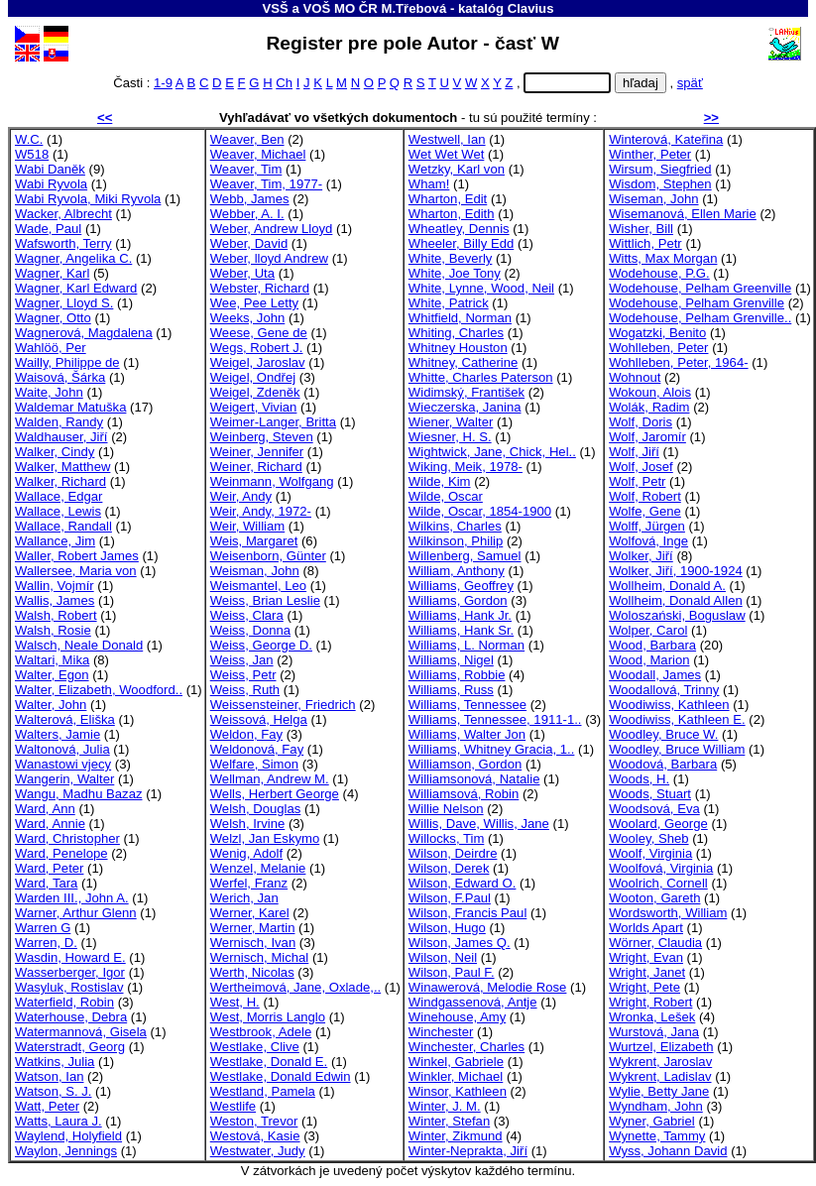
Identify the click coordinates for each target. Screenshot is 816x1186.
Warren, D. (46, 942)
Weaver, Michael (258, 154)
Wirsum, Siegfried (660, 169)
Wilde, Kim (439, 481)
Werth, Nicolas (252, 972)
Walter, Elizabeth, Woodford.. (98, 689)
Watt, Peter (47, 1106)
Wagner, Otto (53, 317)
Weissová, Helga (258, 719)
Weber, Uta (242, 273)
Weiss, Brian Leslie (265, 600)
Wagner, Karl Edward (76, 288)
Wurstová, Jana (654, 1031)
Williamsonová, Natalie (474, 778)
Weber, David (249, 243)
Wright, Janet (647, 972)
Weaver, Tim (246, 169)
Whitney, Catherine (463, 362)
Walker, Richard (60, 481)
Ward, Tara (46, 883)
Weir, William (248, 526)
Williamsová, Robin (463, 793)
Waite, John (49, 392)
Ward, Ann (45, 808)
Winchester (441, 1031)
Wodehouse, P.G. (659, 273)
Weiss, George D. (261, 645)
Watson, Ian (49, 1076)
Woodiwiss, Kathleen (669, 704)
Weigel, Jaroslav (257, 362)
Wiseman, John (653, 198)
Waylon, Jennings (66, 1150)
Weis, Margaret (254, 541)
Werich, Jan (244, 897)
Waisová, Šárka (60, 377)
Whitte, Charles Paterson (480, 377)
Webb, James (250, 198)
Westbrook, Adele (261, 1031)
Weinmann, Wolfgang (272, 481)
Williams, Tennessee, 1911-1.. (495, 719)
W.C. (29, 139)
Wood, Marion (649, 659)
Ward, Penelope (61, 853)
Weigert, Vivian (253, 407)
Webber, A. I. (247, 213)
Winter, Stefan (449, 1121)
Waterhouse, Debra (71, 1016)
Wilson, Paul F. (451, 972)
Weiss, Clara (247, 615)
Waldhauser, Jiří (61, 436)
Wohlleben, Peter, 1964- (678, 362)
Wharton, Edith (451, 213)
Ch (284, 82)
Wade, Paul (48, 228)
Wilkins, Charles (455, 526)
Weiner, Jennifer (257, 451)
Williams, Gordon (458, 600)
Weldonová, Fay (257, 749)
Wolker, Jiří (641, 555)
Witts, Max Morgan (663, 258)
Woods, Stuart (650, 793)
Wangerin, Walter (64, 778)
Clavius (531, 8)
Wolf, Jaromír (647, 436)
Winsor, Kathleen (457, 1091)
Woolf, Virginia (650, 853)
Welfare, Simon (254, 764)
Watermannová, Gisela (81, 1031)
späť (690, 82)
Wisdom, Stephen (660, 184)
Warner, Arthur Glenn (76, 912)
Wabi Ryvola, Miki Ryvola (88, 198)
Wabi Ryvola (51, 184)
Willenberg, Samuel (465, 555)
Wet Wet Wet (446, 154)
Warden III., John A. (72, 897)
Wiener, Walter (450, 422)
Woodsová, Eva (654, 808)
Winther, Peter (650, 154)
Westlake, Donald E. (269, 1061)
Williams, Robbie (457, 674)
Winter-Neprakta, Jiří (467, 1150)
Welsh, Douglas (255, 808)
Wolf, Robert (645, 496)
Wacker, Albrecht (63, 213)
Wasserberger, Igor (70, 972)
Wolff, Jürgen (647, 526)
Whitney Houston (458, 347)
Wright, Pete (644, 987)
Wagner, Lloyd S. (64, 303)
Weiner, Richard (256, 466)
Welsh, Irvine (248, 823)
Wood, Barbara (652, 645)
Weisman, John (254, 570)
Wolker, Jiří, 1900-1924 (676, 570)
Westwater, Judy (257, 1150)
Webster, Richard (259, 288)
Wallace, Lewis (58, 511)
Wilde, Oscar (445, 496)
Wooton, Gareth (654, 897)
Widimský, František (466, 392)
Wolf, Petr (637, 481)
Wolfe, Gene (645, 511)
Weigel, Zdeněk (255, 392)
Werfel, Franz (249, 883)
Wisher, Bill (641, 228)
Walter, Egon (52, 674)
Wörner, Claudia (655, 942)
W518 (32, 154)
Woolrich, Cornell (658, 883)
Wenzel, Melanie (258, 868)
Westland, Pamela (262, 1091)
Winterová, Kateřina (666, 139)
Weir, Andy (241, 496)
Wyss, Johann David (668, 1150)
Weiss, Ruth (245, 689)
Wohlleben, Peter (658, 347)
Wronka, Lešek (652, 1016)
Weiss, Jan (242, 659)
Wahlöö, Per (50, 347)
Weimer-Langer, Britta (273, 422)
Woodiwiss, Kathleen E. (677, 719)
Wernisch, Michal (259, 957)
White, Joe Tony (454, 273)
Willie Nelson (446, 808)
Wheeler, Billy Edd (461, 243)
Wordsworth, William (668, 912)
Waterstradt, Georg (70, 1046)
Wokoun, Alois (650, 392)
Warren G (42, 927)
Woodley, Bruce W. (663, 734)
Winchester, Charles (466, 1046)
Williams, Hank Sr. (461, 630)
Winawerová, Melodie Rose (487, 987)
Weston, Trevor (254, 1121)
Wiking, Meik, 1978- (465, 466)
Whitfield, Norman (460, 317)
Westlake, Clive (254, 1046)
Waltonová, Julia (62, 749)
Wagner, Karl (52, 273)
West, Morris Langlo (267, 1016)
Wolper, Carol (648, 630)
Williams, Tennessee (467, 704)
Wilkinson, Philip (455, 541)
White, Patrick (448, 303)
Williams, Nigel (451, 659)
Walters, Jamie (57, 734)
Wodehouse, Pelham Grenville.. (700, 317)
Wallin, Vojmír (54, 585)
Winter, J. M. (444, 1106)
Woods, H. (639, 778)
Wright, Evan (646, 957)
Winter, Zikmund (455, 1135)
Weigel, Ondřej (252, 377)
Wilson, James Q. (459, 942)
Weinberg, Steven (261, 436)
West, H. (235, 1002)
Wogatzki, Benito (657, 332)
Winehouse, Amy (457, 1016)
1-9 (163, 82)
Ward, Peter (49, 868)
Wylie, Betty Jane (659, 1091)
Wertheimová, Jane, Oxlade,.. (295, 987)
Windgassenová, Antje (472, 1002)
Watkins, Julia (54, 1061)
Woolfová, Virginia (661, 868)
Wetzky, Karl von (456, 169)
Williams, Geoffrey (461, 585)
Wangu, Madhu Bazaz (79, 793)
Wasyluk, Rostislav (69, 987)
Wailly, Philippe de (67, 362)
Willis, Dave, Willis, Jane (478, 823)
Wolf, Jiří (634, 451)
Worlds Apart (646, 927)
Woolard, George (658, 823)
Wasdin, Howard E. (70, 957)
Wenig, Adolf (246, 853)
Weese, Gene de (258, 332)
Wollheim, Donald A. (667, 585)
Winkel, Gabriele (456, 1061)
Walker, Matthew (62, 466)
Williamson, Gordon (465, 764)
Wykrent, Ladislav (660, 1076)
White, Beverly (450, 258)
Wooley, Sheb (648, 838)
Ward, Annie (50, 823)
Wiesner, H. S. (450, 436)
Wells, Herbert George (274, 793)
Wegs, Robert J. (256, 347)
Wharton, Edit (447, 198)
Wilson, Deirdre (453, 853)
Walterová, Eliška (65, 719)
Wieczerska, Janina (465, 407)
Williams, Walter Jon (466, 734)
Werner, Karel (250, 912)
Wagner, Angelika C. (73, 258)
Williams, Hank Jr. (460, 615)
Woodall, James (655, 674)
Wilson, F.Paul (449, 897)
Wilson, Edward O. (462, 883)
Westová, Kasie (255, 1135)
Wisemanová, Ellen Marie (683, 213)
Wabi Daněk (50, 169)
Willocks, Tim (446, 838)
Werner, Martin (252, 927)
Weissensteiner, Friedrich (283, 704)
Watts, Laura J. (58, 1121)
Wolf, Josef (641, 466)
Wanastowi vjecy (63, 764)
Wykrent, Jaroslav (660, 1061)
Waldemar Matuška (70, 407)
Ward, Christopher (67, 838)
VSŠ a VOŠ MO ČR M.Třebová (355, 8)
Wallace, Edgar (58, 496)
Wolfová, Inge (648, 541)
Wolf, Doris (640, 422)
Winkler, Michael (455, 1076)
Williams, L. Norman (466, 645)
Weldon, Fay (246, 734)
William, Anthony (456, 570)
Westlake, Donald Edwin (280, 1076)
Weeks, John (248, 317)
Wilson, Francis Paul (467, 912)
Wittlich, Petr (645, 243)
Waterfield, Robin (64, 1002)
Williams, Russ (451, 689)
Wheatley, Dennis (459, 228)
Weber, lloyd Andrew (269, 258)
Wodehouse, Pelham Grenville (696, 303)
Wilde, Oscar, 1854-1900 (479, 511)
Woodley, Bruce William (677, 749)
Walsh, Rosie (53, 630)
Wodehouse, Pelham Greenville (700, 288)
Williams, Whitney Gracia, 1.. (491, 749)
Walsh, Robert (56, 615)
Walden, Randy (59, 422)
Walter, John (50, 704)
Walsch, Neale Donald (79, 645)
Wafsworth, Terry (63, 243)
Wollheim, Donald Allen (676, 600)
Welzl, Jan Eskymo (265, 838)
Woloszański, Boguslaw (677, 615)
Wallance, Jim (55, 541)
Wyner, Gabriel (652, 1121)
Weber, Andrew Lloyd (271, 228)
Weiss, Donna (250, 630)
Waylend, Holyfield (68, 1135)
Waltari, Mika (52, 659)
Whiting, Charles (456, 332)
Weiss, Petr (243, 674)
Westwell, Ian (447, 139)
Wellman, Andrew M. (269, 778)
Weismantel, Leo (258, 585)
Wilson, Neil (442, 957)
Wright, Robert (650, 1002)
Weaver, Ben (247, 139)
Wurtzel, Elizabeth (661, 1046)
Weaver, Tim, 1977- (266, 184)
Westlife (233, 1106)
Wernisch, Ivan (252, 942)
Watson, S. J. (53, 1091)
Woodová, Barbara (663, 764)
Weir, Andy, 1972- (260, 511)
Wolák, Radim (649, 407)
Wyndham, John (656, 1106)
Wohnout (634, 377)
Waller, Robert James (77, 555)
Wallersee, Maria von (76, 570)
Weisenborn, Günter (268, 555)
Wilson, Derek (449, 868)
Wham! (429, 184)
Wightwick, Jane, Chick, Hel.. (492, 451)
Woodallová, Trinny (664, 689)
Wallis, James (54, 600)
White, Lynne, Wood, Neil (481, 288)
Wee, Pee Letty (254, 303)
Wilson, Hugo (447, 927)
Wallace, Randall (63, 526)
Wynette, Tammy (657, 1135)
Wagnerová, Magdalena (84, 332)
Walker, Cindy (54, 451)
